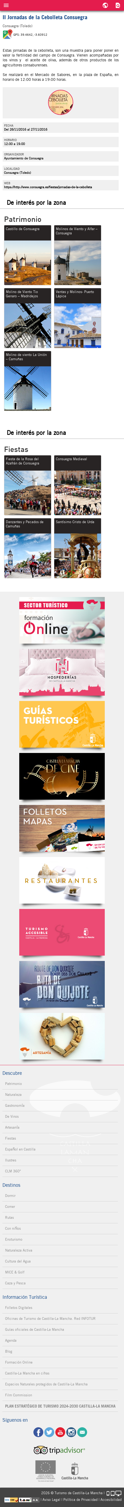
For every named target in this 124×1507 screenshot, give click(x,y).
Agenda (11, 1340)
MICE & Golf (14, 1272)
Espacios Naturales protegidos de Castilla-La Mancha (46, 1384)
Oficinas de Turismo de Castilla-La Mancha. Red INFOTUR (50, 1319)
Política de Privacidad (80, 1500)
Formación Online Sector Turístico (62, 620)
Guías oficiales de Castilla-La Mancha (34, 1330)
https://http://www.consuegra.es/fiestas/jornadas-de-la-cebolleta (48, 187)
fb (38, 1432)
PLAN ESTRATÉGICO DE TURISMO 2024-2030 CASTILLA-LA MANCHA (60, 1406)
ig (71, 1432)
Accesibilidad (111, 1500)
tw (49, 1432)
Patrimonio (13, 1084)
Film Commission (18, 1395)
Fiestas (10, 1138)
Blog (8, 1351)
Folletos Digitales (62, 828)
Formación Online (19, 1362)
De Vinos (12, 1117)
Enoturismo (13, 1239)
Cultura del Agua (18, 1261)
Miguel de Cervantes (62, 984)
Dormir (10, 1196)
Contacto (82, 1432)
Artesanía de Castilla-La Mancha (62, 1036)
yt (60, 1432)
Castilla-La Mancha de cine (62, 776)
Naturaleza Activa (18, 1250)
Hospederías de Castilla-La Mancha (62, 672)
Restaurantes (62, 880)
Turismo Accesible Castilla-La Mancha (62, 932)
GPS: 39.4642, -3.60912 (30, 35)
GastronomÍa (15, 1106)
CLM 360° (13, 1171)
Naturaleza (13, 1095)
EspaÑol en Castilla (20, 1149)
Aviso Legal (51, 1500)
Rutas (9, 1218)
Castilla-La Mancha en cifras (27, 1373)
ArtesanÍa (12, 1127)
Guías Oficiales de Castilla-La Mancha (62, 724)
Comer (10, 1207)
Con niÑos (13, 1229)
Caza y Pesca (15, 1283)
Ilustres (10, 1160)
